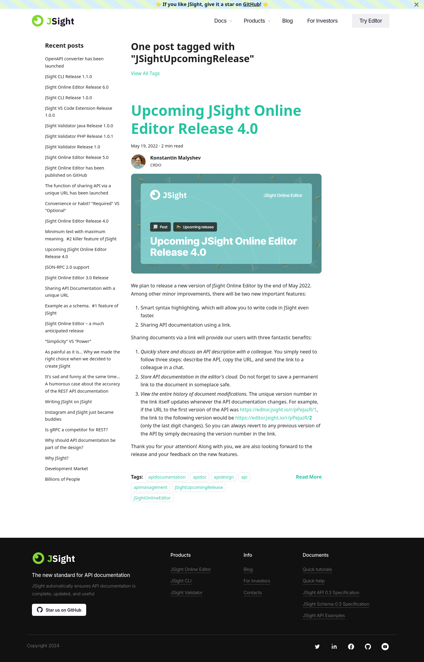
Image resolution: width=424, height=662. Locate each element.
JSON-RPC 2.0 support (67, 267)
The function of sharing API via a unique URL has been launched (78, 189)
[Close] (416, 4)
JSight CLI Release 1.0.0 (68, 97)
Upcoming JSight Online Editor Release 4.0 (76, 252)
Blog (287, 20)
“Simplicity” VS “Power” (68, 341)
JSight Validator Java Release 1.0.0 (79, 125)
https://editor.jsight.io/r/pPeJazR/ (273, 417)
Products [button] (254, 20)
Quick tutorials (317, 569)
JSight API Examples (324, 615)
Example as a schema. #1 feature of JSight (81, 309)
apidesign (224, 477)
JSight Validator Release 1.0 (72, 147)
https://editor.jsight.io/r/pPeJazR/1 (278, 409)
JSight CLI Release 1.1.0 (68, 76)
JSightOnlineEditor (152, 497)
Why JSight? (57, 458)
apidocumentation (167, 477)
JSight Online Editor (191, 569)
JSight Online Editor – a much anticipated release (74, 327)
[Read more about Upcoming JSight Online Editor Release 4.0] (309, 477)
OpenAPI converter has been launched (74, 62)
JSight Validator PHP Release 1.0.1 (79, 136)
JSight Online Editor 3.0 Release (77, 277)
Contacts (252, 592)
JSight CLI (181, 581)
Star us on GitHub (59, 610)
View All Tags (145, 73)
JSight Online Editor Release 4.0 (77, 221)
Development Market (66, 468)
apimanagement (151, 487)
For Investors (322, 20)
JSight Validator (187, 592)
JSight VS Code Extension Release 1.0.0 (78, 111)
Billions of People (62, 479)
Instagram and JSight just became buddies (79, 415)
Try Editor (370, 20)
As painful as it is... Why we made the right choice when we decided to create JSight (82, 359)
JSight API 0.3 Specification (331, 592)
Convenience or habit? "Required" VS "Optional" (82, 207)
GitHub (251, 4)
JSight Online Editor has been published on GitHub (74, 171)
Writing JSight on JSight (68, 401)
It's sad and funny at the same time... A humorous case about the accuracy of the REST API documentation (82, 384)
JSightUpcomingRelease (199, 487)
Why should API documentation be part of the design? (80, 443)
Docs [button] (220, 20)
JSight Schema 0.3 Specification (336, 604)
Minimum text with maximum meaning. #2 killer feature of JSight (81, 235)
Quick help (314, 581)
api (244, 477)
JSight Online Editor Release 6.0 (77, 87)
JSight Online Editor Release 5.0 (77, 157)
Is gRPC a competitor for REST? (76, 429)
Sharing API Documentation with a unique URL (80, 291)
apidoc (199, 477)
